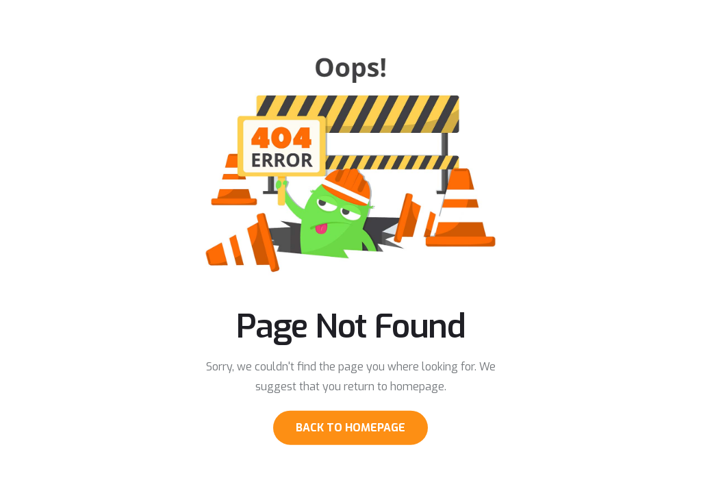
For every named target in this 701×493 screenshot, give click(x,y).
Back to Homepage (350, 427)
